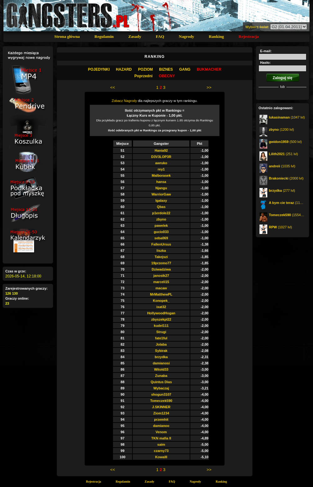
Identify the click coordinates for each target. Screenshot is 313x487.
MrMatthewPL (161, 294)
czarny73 (161, 451)
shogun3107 (161, 394)
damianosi (161, 363)
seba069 (161, 238)
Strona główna (67, 36)
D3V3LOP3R (161, 157)
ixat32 (161, 307)
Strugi (161, 332)
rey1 (161, 169)
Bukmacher (209, 69)
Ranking (216, 36)
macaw (161, 288)
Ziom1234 (161, 413)
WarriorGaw (161, 194)
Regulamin (104, 36)
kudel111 (161, 325)
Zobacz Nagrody (124, 101)
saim (161, 444)
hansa (161, 182)
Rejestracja (249, 36)
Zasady (134, 36)
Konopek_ (161, 300)
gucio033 (161, 232)
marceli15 (161, 282)
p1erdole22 (161, 213)
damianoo (161, 426)
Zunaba (161, 376)
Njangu (161, 188)
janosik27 (161, 275)
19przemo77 (161, 263)
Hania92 (161, 150)
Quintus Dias (161, 382)
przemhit (161, 419)
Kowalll (161, 457)
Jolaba (161, 344)
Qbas (161, 207)
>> (209, 87)
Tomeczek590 (161, 401)
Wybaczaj (161, 388)
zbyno (161, 219)
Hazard (124, 69)
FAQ (160, 36)
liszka (161, 250)
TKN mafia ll (161, 438)
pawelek (161, 225)
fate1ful (161, 338)
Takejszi (161, 257)
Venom (161, 432)
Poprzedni (143, 76)
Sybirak (161, 351)
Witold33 (161, 369)
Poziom (145, 69)
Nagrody (186, 36)
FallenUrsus (161, 244)
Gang (184, 69)
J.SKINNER (161, 407)
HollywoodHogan (161, 313)
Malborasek (161, 175)
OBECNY (167, 76)
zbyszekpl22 (161, 319)
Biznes (166, 69)
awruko (161, 163)
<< (112, 87)
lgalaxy (161, 200)
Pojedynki (99, 69)
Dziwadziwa (161, 269)
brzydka (161, 357)
